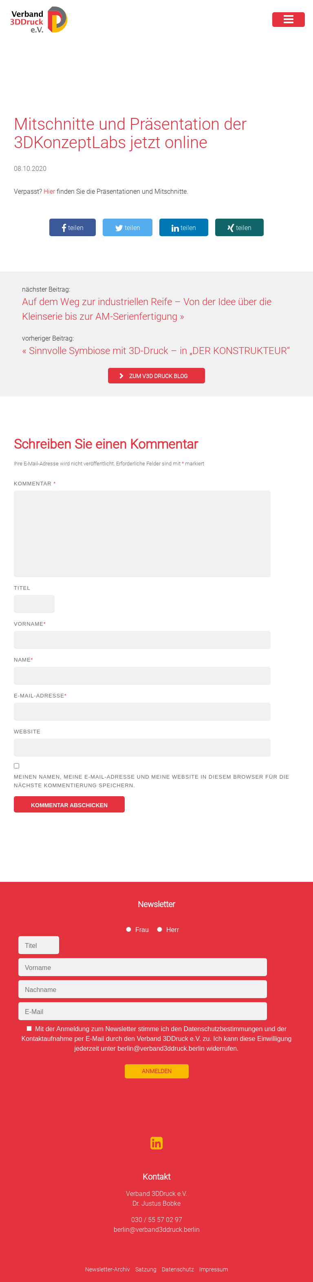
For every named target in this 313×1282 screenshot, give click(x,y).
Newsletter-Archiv (107, 1269)
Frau (142, 929)
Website (27, 731)
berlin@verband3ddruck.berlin (157, 1229)
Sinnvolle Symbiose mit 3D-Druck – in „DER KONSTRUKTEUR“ (159, 350)
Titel (22, 588)
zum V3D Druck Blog (158, 376)
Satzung (145, 1269)
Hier (49, 191)
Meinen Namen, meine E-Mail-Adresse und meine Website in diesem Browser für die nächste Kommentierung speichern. (151, 781)
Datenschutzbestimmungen (222, 1028)
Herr (172, 929)
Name (23, 660)
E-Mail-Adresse (40, 696)
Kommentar (35, 483)
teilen (73, 228)
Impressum (213, 1269)
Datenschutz (178, 1269)
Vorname (30, 624)
